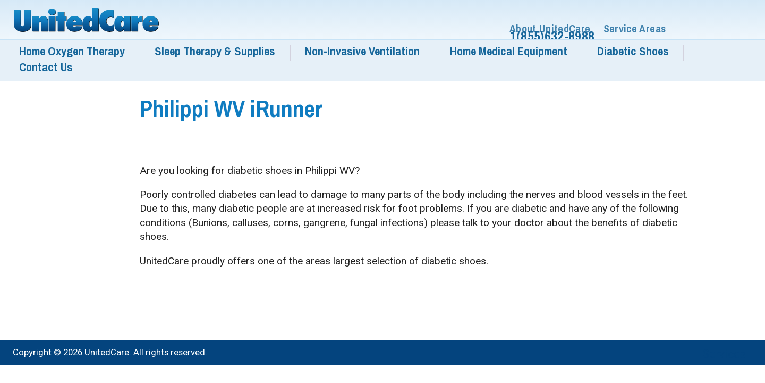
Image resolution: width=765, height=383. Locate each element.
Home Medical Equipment (508, 51)
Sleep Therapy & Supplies (215, 51)
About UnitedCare (550, 29)
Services (724, 354)
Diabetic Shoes (633, 51)
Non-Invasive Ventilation (362, 51)
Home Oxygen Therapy (72, 51)
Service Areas (635, 29)
